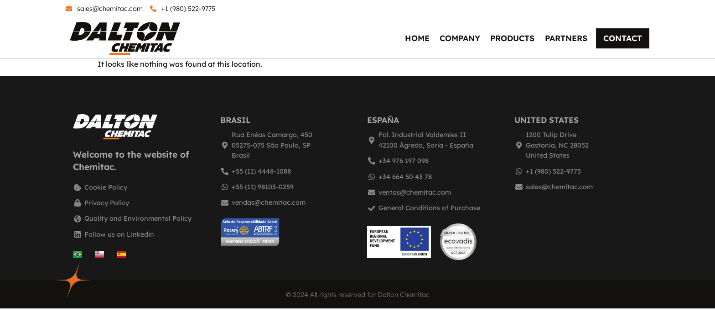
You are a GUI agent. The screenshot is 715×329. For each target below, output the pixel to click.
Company (460, 38)
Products (512, 38)
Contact (622, 38)
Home (417, 38)
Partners (566, 38)
